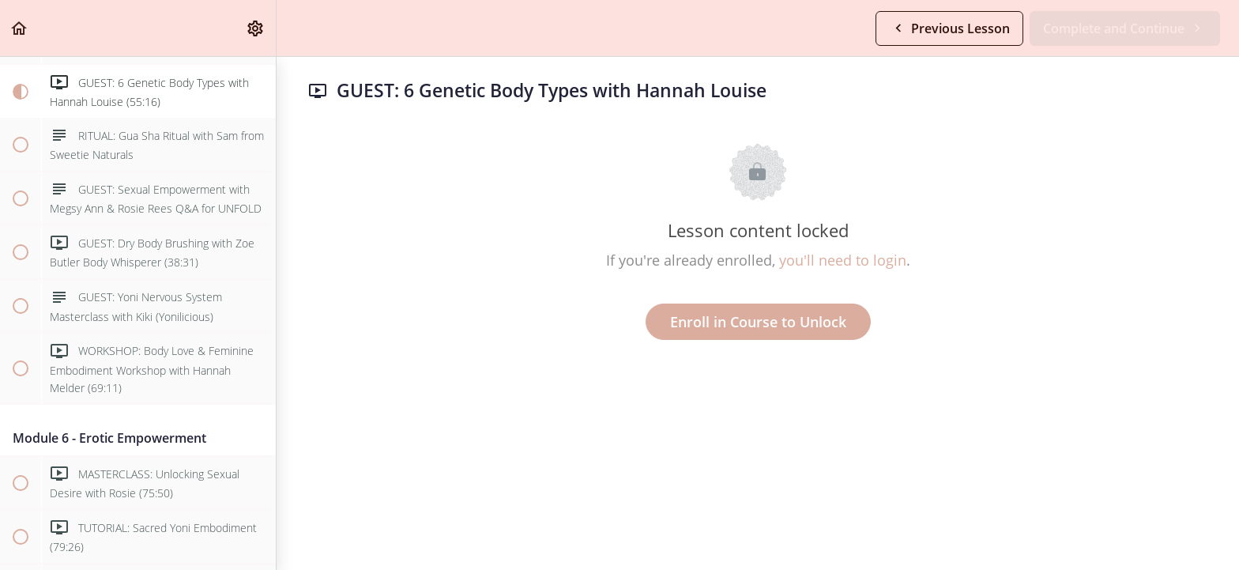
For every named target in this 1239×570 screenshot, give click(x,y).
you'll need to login (842, 260)
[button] (20, 28)
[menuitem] (256, 28)
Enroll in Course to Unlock (758, 321)
